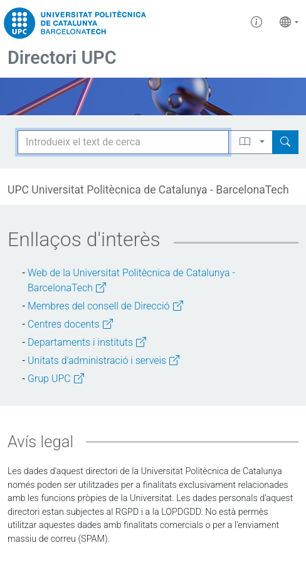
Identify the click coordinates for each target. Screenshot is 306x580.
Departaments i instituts (87, 342)
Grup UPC (56, 379)
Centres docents (70, 324)
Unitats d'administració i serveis (103, 360)
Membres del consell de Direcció (105, 306)
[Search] (285, 142)
